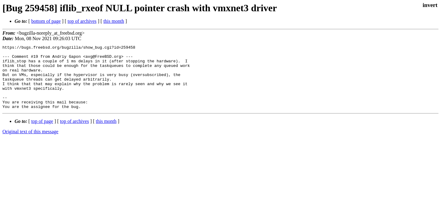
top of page (42, 134)
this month (113, 21)
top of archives (82, 21)
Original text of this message (30, 144)
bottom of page (46, 21)
